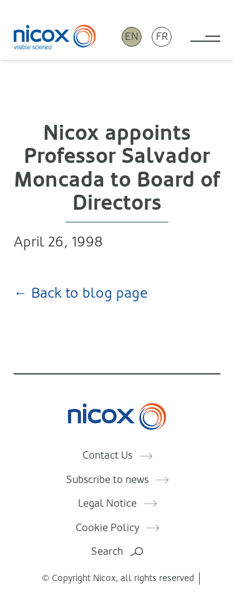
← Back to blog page (81, 293)
